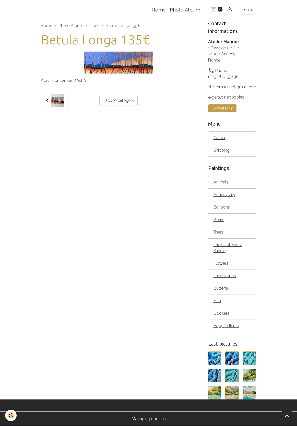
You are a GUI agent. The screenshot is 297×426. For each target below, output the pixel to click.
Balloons (221, 207)
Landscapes (224, 275)
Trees (94, 25)
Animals (220, 182)
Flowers (220, 263)
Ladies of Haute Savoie (227, 247)
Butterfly (221, 288)
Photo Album (185, 10)
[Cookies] (11, 415)
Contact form (222, 108)
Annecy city (224, 194)
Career (219, 137)
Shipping (221, 150)
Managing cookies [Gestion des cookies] (149, 418)
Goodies (221, 313)
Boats (218, 219)
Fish (217, 300)
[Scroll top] (286, 415)
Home (159, 10)
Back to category (118, 100)
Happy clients (226, 325)
